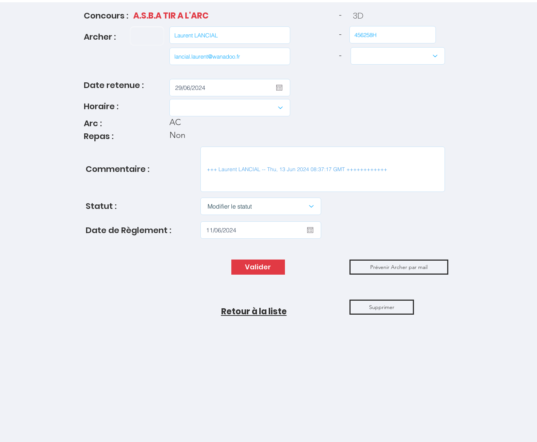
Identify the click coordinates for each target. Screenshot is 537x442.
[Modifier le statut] (260, 206)
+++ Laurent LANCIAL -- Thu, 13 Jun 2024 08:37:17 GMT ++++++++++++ (322, 169)
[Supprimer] (381, 307)
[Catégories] (398, 56)
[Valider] (258, 267)
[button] (398, 267)
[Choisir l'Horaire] (229, 107)
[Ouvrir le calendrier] (279, 88)
